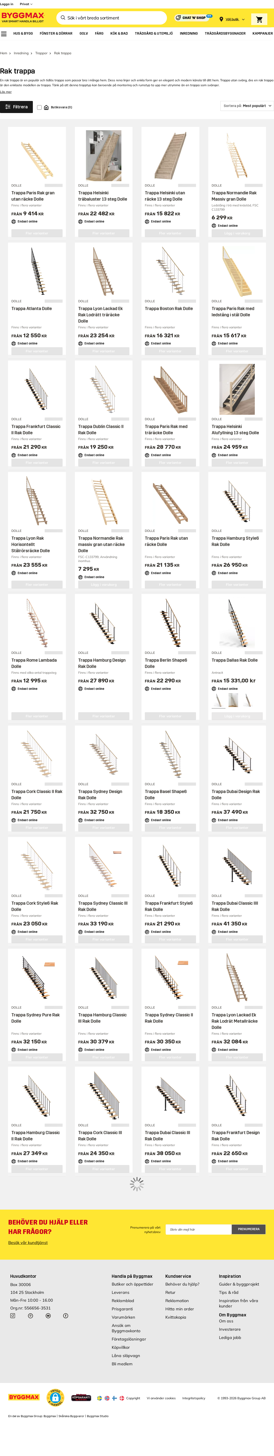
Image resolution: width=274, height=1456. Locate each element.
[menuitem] (3, 34)
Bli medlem (122, 1338)
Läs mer (6, 85)
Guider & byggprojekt (239, 1258)
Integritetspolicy (193, 1372)
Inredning (21, 46)
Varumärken (123, 1291)
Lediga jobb (230, 1311)
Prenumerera (249, 1203)
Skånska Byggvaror (71, 1390)
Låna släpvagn (126, 1329)
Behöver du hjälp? (182, 1258)
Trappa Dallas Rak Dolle (235, 653)
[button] (55, 1372)
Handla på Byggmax (132, 1250)
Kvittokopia (175, 1291)
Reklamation (177, 1274)
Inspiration (230, 1250)
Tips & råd (228, 1266)
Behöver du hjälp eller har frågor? (48, 1201)
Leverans (120, 1266)
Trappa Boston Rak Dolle (169, 301)
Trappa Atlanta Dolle (31, 301)
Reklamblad (123, 1274)
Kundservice (178, 1250)
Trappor (41, 46)
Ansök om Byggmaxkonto (126, 1302)
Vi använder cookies (161, 1372)
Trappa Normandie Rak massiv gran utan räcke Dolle (101, 537)
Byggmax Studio (98, 1390)
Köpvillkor (121, 1321)
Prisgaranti (122, 1283)
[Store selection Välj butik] (232, 19)
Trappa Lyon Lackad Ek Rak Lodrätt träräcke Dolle (100, 308)
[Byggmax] (23, 18)
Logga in (6, 4)
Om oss (226, 1295)
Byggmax (50, 1390)
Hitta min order (179, 1283)
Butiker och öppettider (132, 1258)
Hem (3, 46)
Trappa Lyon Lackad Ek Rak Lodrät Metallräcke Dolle (235, 1014)
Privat (24, 4)
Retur (170, 1266)
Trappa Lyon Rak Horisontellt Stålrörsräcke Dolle (30, 537)
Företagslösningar (129, 1313)
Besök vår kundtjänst (28, 1216)
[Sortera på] (247, 99)
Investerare (230, 1303)
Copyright (133, 1372)
